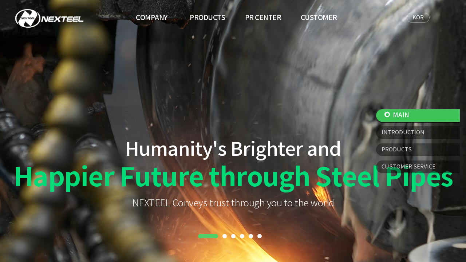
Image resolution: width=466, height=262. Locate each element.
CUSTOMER (319, 18)
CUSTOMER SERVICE (408, 167)
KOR (418, 18)
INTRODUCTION (403, 133)
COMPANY (151, 18)
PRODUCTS (207, 18)
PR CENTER (263, 18)
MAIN (396, 115)
